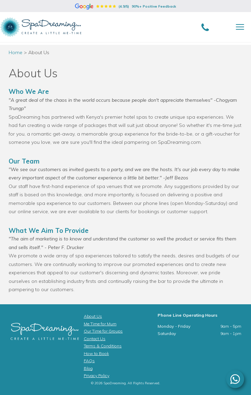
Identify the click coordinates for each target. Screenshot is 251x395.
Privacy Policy (96, 375)
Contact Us (95, 338)
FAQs (89, 360)
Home (15, 52)
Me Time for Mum (100, 323)
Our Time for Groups (103, 331)
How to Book (96, 353)
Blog (88, 368)
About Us (93, 316)
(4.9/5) (125, 6)
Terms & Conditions (103, 345)
